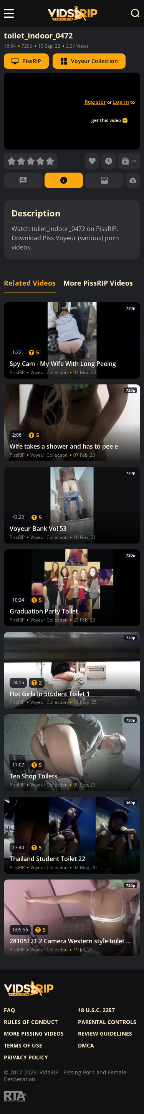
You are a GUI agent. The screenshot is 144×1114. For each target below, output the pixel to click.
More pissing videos (34, 1033)
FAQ (9, 1010)
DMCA (86, 1045)
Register (95, 101)
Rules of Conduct (31, 1022)
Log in (121, 101)
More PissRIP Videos (98, 283)
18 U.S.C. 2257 (96, 1010)
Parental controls (107, 1022)
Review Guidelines (105, 1033)
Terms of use (23, 1045)
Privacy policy (26, 1057)
